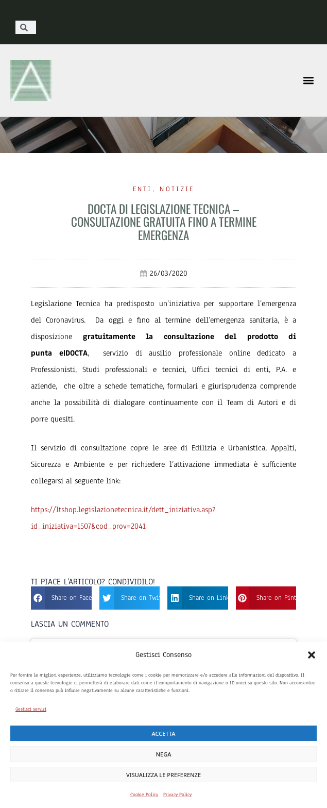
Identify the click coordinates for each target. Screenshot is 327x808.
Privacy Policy (177, 794)
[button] (311, 655)
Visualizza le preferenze (163, 775)
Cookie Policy (144, 794)
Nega (163, 754)
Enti (142, 189)
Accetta (164, 733)
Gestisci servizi (30, 708)
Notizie (177, 189)
